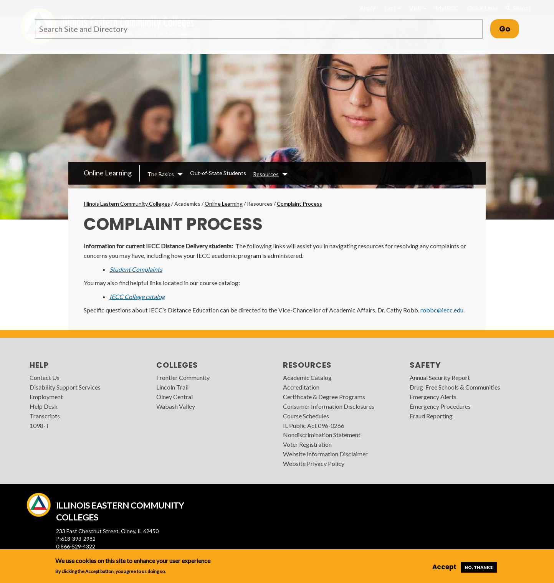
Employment (46, 396)
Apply (367, 8)
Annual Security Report (440, 377)
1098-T (40, 425)
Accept (444, 566)
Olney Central (174, 396)
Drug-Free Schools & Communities (455, 387)
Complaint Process (299, 203)
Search (517, 8)
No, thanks (479, 567)
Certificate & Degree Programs (324, 396)
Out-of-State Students (218, 173)
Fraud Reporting (431, 415)
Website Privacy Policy (313, 463)
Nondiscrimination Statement (322, 434)
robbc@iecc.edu (441, 310)
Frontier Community (183, 377)
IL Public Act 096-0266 (313, 425)
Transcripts (45, 415)
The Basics (160, 174)
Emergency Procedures (440, 406)
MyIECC (446, 8)
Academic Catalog (307, 377)
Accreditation (301, 387)
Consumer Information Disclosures (328, 406)
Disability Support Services (65, 387)
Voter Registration (307, 444)
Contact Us (45, 377)
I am (392, 8)
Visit (418, 8)
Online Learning (108, 172)
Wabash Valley (175, 406)
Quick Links (482, 8)
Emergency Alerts (433, 396)
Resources (266, 174)
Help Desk (44, 406)
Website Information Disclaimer (325, 453)
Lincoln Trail (172, 387)
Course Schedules (306, 415)
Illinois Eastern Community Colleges (127, 203)
